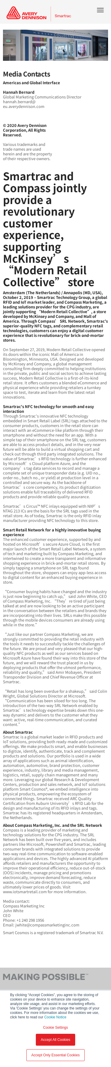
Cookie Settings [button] (55, 1027)
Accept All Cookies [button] (55, 1040)
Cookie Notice (55, 1017)
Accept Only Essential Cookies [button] (55, 1055)
